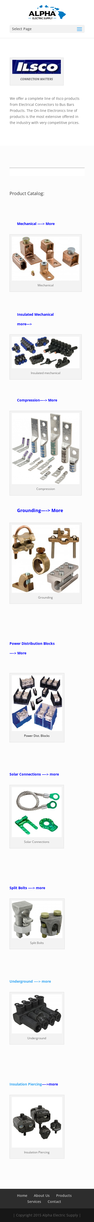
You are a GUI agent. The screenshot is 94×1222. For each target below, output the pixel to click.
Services (34, 1201)
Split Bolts (18, 887)
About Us (42, 1195)
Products (64, 1195)
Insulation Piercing (26, 1084)
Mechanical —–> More (36, 223)
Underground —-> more (30, 981)
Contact (54, 1201)
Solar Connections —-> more (34, 774)
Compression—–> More (37, 400)
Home (22, 1195)
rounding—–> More (41, 510)
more (21, 324)
